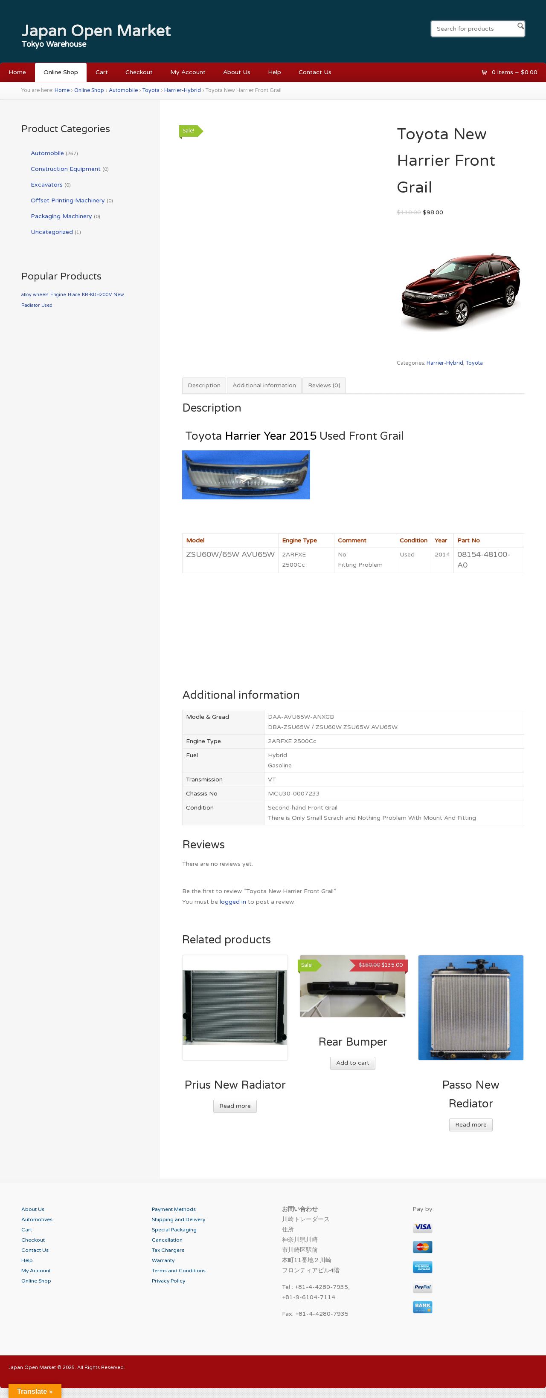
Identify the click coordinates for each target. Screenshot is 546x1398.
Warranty (163, 1260)
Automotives (36, 1219)
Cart (102, 72)
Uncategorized (52, 232)
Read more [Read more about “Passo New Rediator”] (471, 1124)
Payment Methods (174, 1209)
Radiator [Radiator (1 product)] (30, 305)
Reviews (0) (324, 385)
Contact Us (315, 72)
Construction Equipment (66, 169)
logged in (233, 901)
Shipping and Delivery (178, 1219)
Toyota (151, 90)
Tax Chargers (168, 1250)
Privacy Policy (168, 1281)
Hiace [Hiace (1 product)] (74, 294)
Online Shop (61, 72)
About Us (236, 72)
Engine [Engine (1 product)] (58, 294)
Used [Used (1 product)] (46, 305)
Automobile (123, 90)
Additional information (264, 385)
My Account (188, 72)
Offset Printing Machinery (68, 200)
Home (17, 72)
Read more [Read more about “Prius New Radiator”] (235, 1106)
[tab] (204, 386)
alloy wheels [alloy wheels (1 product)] (35, 294)
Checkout (139, 72)
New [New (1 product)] (118, 294)
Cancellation (167, 1240)
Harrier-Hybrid (182, 90)
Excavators (47, 184)
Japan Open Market (96, 31)
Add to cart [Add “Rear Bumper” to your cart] (352, 1063)
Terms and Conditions (179, 1271)
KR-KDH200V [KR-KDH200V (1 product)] (97, 294)
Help (274, 72)
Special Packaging (174, 1230)
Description (204, 385)
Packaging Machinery (61, 216)
